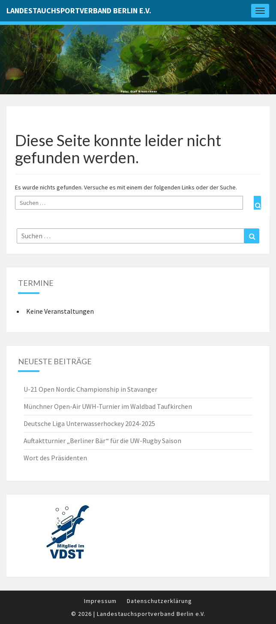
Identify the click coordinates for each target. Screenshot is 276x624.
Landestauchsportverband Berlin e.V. (78, 10)
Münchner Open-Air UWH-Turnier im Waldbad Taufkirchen (108, 406)
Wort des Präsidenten (55, 457)
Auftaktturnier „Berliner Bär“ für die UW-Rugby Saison (102, 440)
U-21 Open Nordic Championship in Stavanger (90, 389)
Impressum (100, 601)
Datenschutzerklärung (159, 601)
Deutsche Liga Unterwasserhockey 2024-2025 (89, 423)
